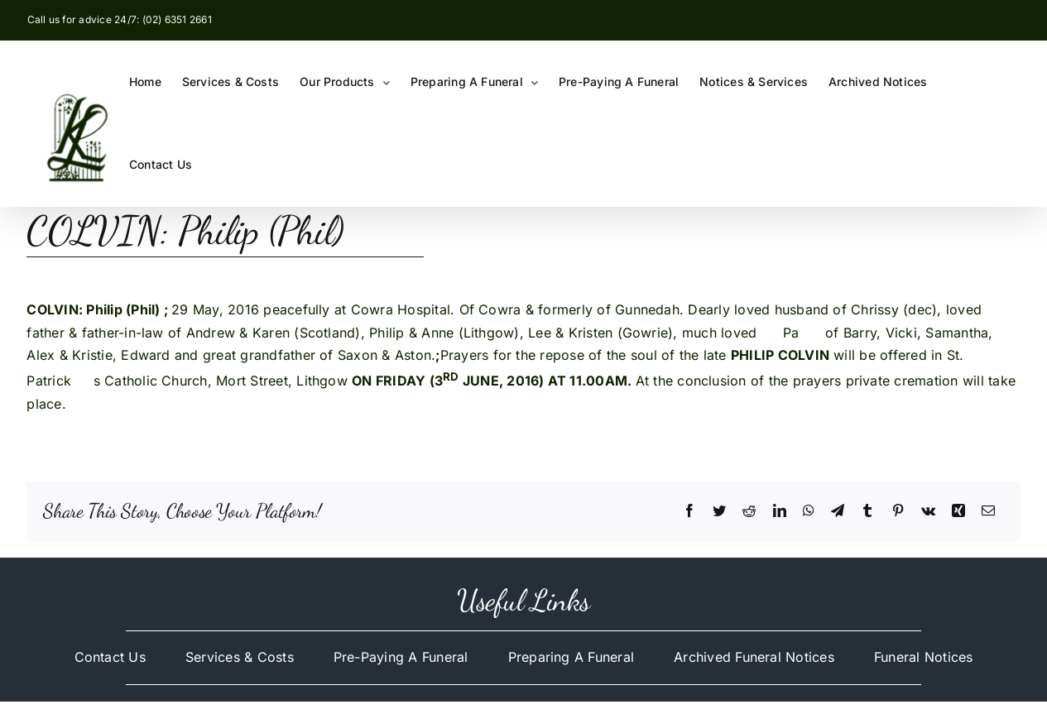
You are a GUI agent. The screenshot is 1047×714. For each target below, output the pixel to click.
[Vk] (928, 511)
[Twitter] (719, 511)
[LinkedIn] (780, 511)
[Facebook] (689, 511)
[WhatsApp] (809, 511)
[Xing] (958, 511)
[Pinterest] (898, 511)
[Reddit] (749, 511)
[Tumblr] (867, 511)
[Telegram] (837, 511)
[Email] (988, 511)
